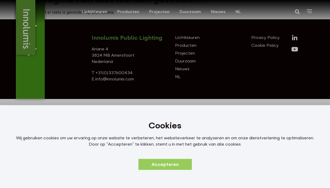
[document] (165, 94)
